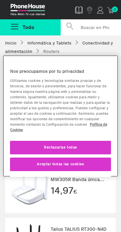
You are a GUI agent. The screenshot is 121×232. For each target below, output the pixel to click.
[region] (60, 116)
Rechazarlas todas (60, 147)
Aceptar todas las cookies (60, 164)
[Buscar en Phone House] (91, 27)
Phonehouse (33, 11)
